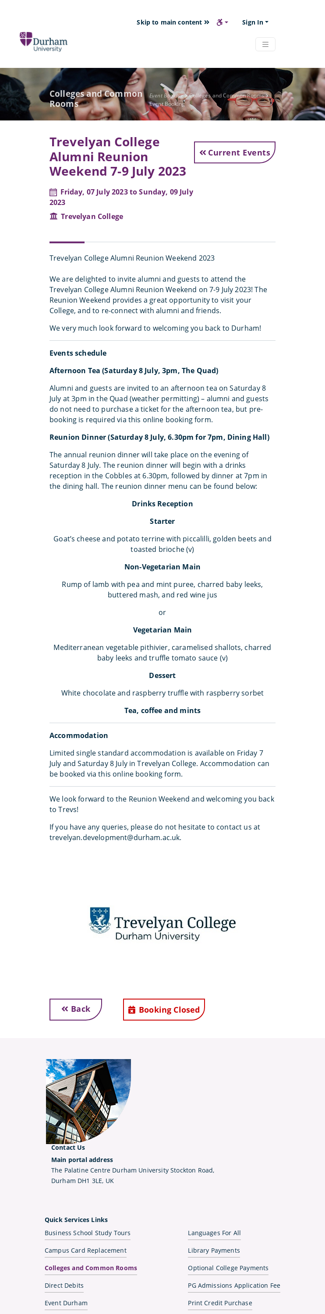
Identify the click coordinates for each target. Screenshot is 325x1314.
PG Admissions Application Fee (234, 1285)
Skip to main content (173, 22)
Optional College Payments (228, 1268)
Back (76, 1008)
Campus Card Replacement (86, 1250)
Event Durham (66, 1303)
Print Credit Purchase (220, 1303)
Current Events (235, 152)
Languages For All (214, 1233)
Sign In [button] (252, 22)
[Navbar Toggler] (265, 44)
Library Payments (214, 1250)
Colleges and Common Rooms (91, 1268)
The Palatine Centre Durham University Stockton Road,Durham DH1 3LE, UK (132, 1170)
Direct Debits (64, 1285)
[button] (222, 22)
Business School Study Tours (88, 1233)
